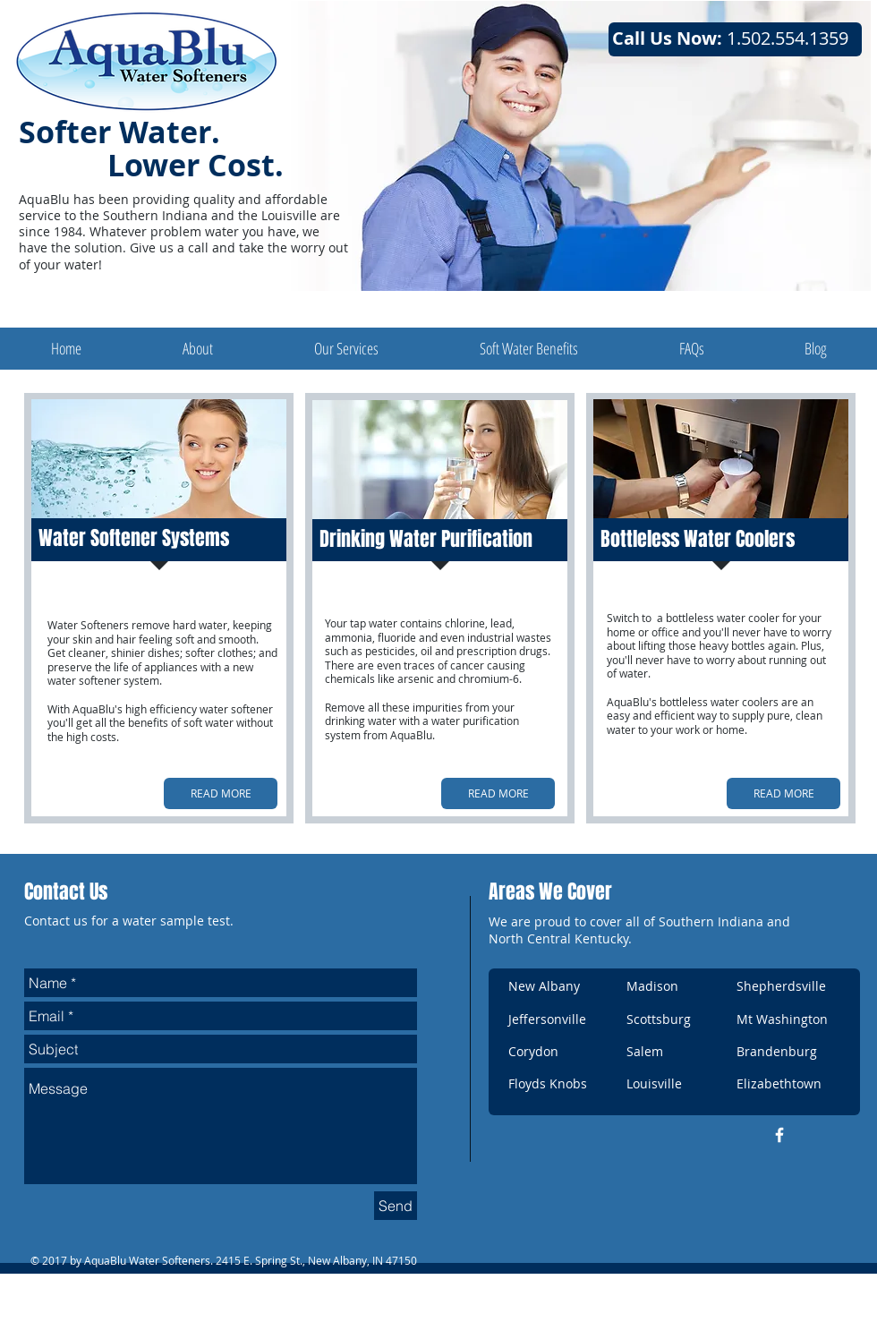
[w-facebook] (779, 1135)
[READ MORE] (220, 793)
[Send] (395, 1205)
